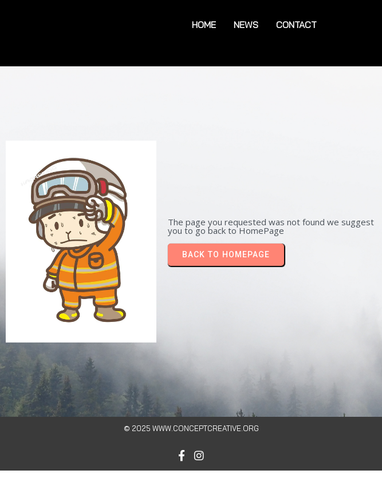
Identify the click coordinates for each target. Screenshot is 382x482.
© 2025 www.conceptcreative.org (191, 428)
